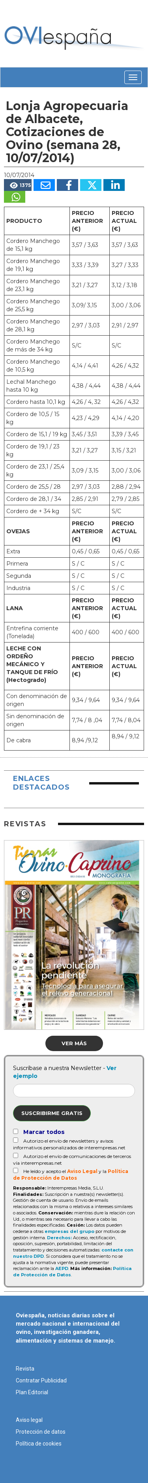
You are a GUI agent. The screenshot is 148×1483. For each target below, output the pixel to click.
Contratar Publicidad (41, 1380)
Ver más (74, 1043)
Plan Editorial (32, 1392)
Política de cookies (39, 1443)
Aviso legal (29, 1420)
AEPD (61, 1268)
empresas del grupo (69, 1231)
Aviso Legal (82, 1171)
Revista (25, 1368)
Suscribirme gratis (51, 1113)
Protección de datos (41, 1432)
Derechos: (59, 1237)
